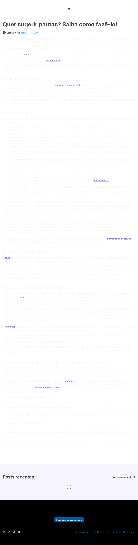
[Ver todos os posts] (134, 477)
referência (10, 326)
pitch (21, 297)
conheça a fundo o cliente (68, 85)
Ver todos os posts (122, 477)
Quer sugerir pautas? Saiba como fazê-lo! (60, 24)
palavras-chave (53, 60)
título (7, 257)
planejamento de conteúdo (47, 387)
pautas (25, 54)
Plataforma (68, 381)
